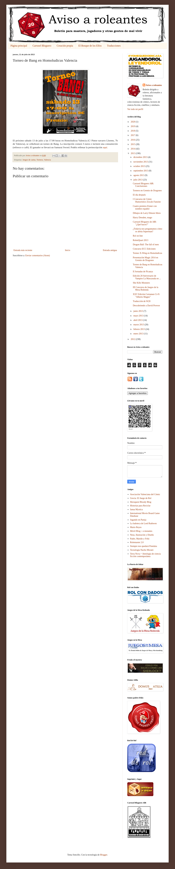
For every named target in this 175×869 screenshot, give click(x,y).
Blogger (103, 855)
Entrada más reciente (23, 250)
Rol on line (138, 236)
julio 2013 (138, 180)
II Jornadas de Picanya (143, 271)
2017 (133, 135)
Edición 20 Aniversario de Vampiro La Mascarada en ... (147, 277)
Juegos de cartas (29, 160)
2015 (133, 144)
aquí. (105, 147)
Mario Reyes (136, 527)
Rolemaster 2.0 (137, 542)
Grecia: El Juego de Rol (140, 498)
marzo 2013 (138, 324)
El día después (139, 195)
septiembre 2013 (141, 170)
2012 (133, 339)
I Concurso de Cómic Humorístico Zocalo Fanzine (147, 200)
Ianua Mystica (136, 509)
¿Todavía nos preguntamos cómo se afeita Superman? (147, 230)
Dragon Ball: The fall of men (146, 244)
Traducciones (114, 45)
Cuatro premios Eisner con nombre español (145, 207)
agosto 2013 (139, 175)
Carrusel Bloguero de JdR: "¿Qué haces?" (145, 223)
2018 (133, 131)
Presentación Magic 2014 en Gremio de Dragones (145, 258)
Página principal (18, 45)
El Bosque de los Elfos (90, 45)
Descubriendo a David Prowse (146, 305)
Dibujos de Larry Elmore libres (147, 213)
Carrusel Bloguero (41, 45)
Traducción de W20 (141, 301)
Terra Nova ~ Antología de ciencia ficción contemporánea (145, 555)
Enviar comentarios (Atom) (37, 255)
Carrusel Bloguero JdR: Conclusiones (143, 184)
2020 (133, 122)
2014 (133, 149)
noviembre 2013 (140, 162)
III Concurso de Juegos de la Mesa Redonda (145, 288)
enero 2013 (138, 333)
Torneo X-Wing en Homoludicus (147, 253)
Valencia (47, 160)
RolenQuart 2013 (140, 240)
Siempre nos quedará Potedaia (143, 546)
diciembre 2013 (140, 157)
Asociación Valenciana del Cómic (145, 494)
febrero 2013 (139, 329)
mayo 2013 (138, 315)
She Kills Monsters (141, 283)
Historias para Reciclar (140, 505)
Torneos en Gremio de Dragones (147, 190)
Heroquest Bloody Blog (140, 502)
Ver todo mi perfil (135, 109)
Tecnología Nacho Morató (142, 550)
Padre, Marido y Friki (139, 539)
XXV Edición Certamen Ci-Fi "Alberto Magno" (146, 295)
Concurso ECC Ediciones (144, 249)
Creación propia (65, 45)
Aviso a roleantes (154, 85)
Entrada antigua (110, 250)
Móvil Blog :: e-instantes (141, 531)
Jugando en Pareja (138, 520)
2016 (133, 140)
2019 (133, 126)
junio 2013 (138, 311)
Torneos (39, 160)
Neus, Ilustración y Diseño (142, 535)
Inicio (67, 250)
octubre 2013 (139, 166)
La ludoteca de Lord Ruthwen (143, 523)
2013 (133, 153)
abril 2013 (138, 320)
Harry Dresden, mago (142, 217)
